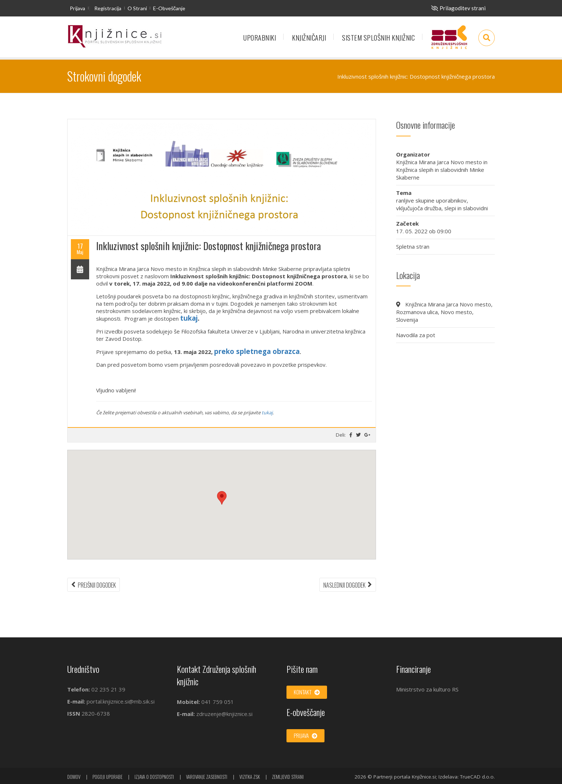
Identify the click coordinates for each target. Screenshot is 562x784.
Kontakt (307, 692)
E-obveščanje (169, 8)
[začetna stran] (114, 36)
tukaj (189, 318)
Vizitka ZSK (249, 776)
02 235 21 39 (108, 689)
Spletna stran (412, 246)
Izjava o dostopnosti (154, 776)
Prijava (77, 8)
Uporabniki (259, 37)
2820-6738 (95, 713)
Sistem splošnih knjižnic (378, 37)
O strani (137, 8)
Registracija (107, 8)
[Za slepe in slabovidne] (458, 8)
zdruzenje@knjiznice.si (224, 713)
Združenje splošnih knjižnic (449, 40)
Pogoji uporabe (107, 776)
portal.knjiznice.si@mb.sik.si (121, 701)
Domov (73, 776)
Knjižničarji (309, 37)
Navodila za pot (415, 335)
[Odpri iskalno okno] (486, 38)
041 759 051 (217, 701)
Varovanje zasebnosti (206, 776)
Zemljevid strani (288, 776)
